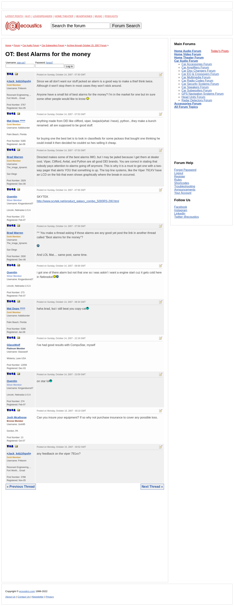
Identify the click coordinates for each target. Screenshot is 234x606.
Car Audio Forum (186, 60)
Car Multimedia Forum (196, 77)
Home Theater (64, 16)
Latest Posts (14, 16)
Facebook (180, 207)
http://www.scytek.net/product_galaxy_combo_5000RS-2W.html (78, 201)
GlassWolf (13, 344)
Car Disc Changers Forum (199, 70)
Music (98, 16)
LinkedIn (179, 213)
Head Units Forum (193, 97)
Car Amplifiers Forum (195, 67)
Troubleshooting (184, 186)
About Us (10, 596)
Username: (20, 64)
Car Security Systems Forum (200, 83)
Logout (178, 173)
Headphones (84, 16)
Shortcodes (181, 183)
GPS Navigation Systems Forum (203, 93)
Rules (178, 179)
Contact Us (24, 596)
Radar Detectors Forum (197, 100)
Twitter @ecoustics (186, 216)
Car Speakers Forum (195, 87)
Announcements (184, 189)
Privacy (50, 596)
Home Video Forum (187, 54)
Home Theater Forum (189, 57)
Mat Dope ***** (16, 120)
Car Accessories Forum (197, 64)
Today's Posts (220, 51)
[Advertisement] (84, 538)
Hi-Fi (28, 16)
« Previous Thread (21, 486)
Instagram (180, 210)
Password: (49, 64)
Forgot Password (185, 169)
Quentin (12, 196)
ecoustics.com (27, 591)
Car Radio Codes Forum (197, 80)
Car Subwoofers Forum (197, 90)
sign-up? (21, 62)
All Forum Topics (186, 106)
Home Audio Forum (187, 51)
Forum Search (126, 25)
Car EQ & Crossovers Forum (200, 74)
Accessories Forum (187, 103)
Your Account (182, 192)
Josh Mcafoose (17, 417)
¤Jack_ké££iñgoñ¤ (19, 81)
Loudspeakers (42, 16)
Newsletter (38, 596)
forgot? (49, 62)
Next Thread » (152, 486)
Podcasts (111, 16)
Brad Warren (15, 156)
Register (179, 176)
